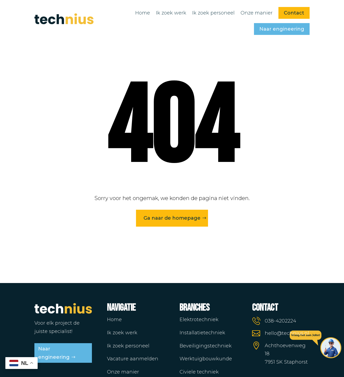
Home (142, 13)
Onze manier (257, 13)
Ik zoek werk (171, 13)
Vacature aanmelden (132, 359)
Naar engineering (281, 29)
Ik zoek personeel (213, 13)
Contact (294, 13)
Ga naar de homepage (172, 218)
